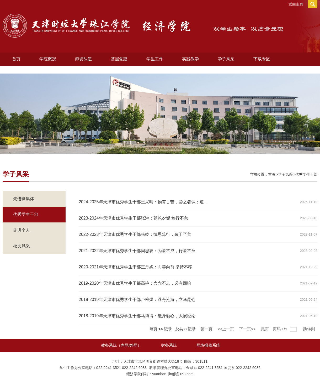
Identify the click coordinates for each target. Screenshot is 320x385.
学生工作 (154, 59)
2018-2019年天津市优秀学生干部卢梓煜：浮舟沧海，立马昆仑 (137, 299)
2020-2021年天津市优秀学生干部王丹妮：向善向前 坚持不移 (135, 267)
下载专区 (261, 59)
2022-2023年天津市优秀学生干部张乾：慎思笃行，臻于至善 (135, 234)
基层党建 (119, 59)
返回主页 (296, 4)
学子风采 (226, 59)
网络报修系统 (208, 345)
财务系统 (169, 345)
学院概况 (47, 59)
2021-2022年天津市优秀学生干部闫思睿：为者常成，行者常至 (137, 250)
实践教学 (190, 59)
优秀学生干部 (306, 174)
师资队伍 (83, 59)
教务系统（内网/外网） (121, 345)
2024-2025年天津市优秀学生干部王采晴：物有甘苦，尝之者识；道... (143, 202)
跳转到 (309, 329)
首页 (16, 59)
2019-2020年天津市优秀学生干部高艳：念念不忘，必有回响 (135, 283)
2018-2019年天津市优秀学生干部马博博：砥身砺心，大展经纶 (137, 316)
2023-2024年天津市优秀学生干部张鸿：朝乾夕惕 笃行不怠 (133, 218)
